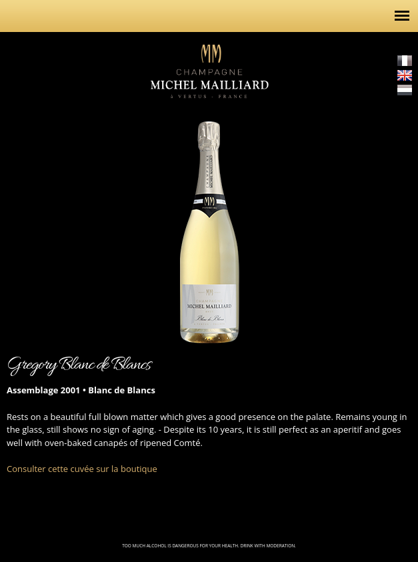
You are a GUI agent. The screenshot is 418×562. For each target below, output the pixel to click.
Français (405, 60)
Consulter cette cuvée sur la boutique (82, 469)
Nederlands (405, 90)
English (405, 75)
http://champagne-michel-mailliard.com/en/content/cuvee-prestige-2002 (398, 227)
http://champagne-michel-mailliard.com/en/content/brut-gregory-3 (20, 227)
